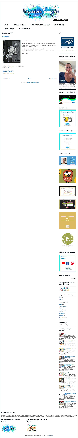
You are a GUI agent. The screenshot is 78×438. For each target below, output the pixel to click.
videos (60, 318)
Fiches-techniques (63, 302)
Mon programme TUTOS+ (19, 25)
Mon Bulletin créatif (24, 29)
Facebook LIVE (62, 301)
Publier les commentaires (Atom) (32, 82)
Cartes (60, 299)
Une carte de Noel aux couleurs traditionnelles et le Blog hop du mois (69, 386)
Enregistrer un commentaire (8, 73)
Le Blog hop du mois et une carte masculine (69, 357)
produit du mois (62, 317)
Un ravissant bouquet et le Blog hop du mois (69, 365)
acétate (60, 311)
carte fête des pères (10, 67)
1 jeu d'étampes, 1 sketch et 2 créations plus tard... (70, 379)
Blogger (50, 435)
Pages (60, 304)
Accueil (6, 25)
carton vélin (61, 313)
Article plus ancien (52, 78)
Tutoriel (60, 308)
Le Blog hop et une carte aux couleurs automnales (69, 341)
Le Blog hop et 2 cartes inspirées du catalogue (68, 373)
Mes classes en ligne (59, 25)
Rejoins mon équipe (9, 29)
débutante (61, 315)
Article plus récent (6, 78)
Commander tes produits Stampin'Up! (40, 25)
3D (59, 297)
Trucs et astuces (62, 306)
